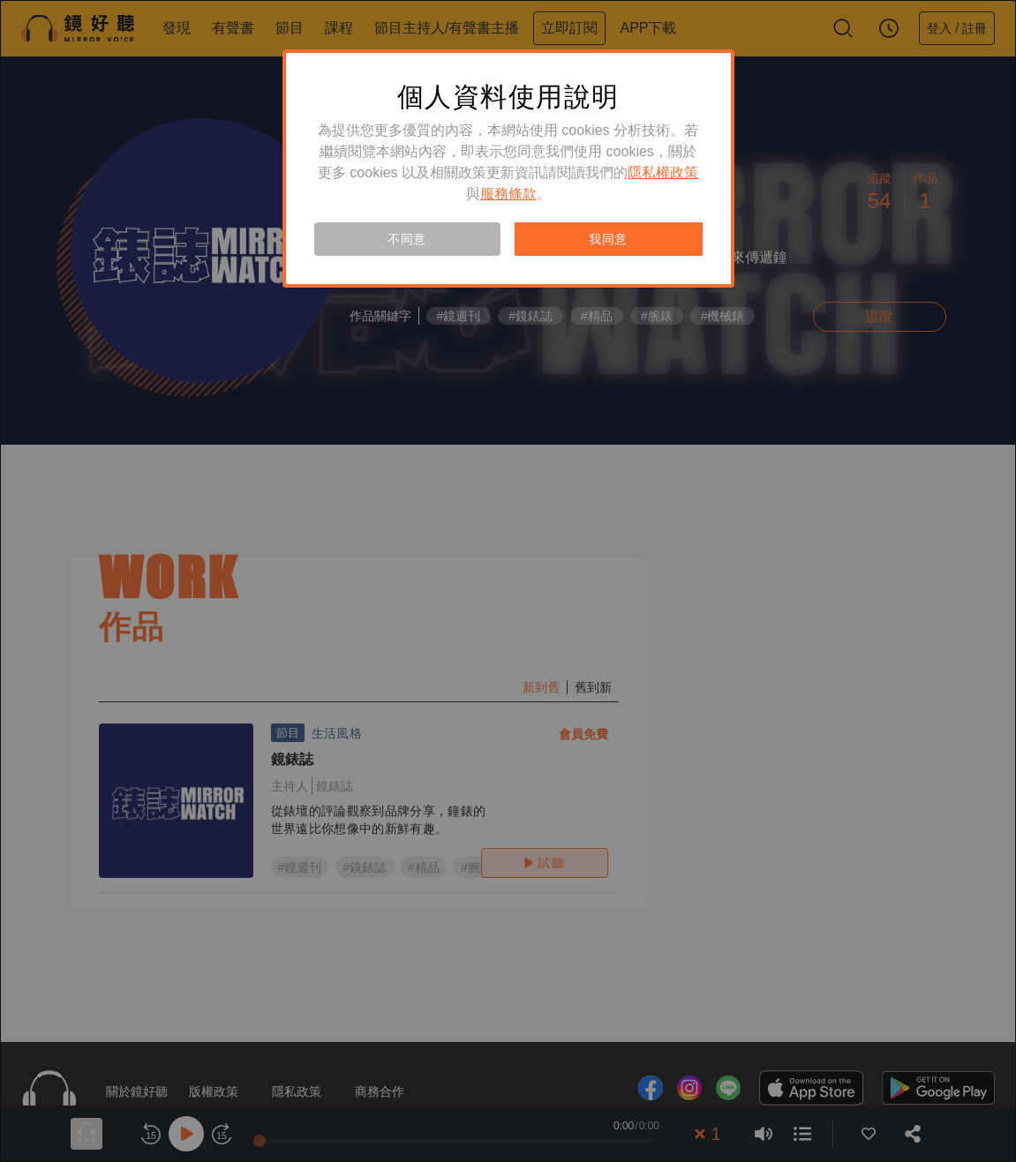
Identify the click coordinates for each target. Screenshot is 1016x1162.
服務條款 (508, 193)
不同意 (407, 239)
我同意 (608, 239)
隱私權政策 (663, 172)
